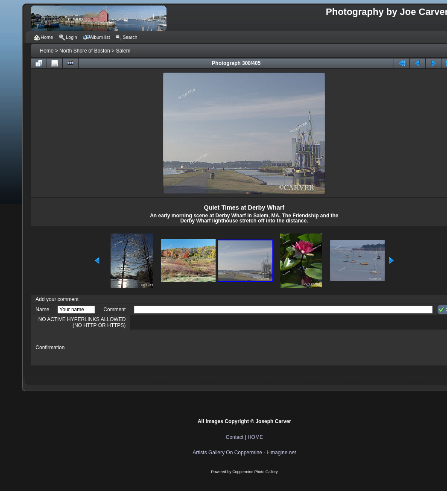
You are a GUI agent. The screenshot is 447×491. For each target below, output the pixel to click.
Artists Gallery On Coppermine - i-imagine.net (244, 453)
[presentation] (199, 347)
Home (46, 51)
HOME (255, 437)
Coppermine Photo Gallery (255, 472)
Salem (123, 51)
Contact (234, 437)
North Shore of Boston (84, 51)
